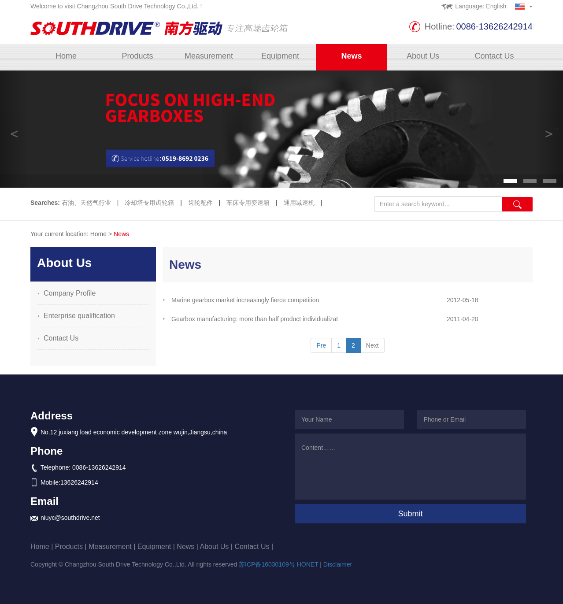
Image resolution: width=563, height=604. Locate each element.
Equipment (280, 56)
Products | (72, 546)
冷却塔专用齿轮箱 (150, 202)
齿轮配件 (201, 202)
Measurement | (113, 546)
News (351, 56)
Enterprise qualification (79, 315)
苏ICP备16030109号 (267, 564)
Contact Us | (253, 546)
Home (66, 56)
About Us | (217, 546)
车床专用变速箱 (248, 202)
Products (137, 56)
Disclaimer (337, 564)
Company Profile (70, 293)
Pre (321, 345)
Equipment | (157, 546)
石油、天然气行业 (87, 202)
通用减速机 (300, 202)
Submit (410, 513)
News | (188, 546)
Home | (42, 546)
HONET (308, 564)
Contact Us (494, 56)
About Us (423, 56)
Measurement (209, 56)
